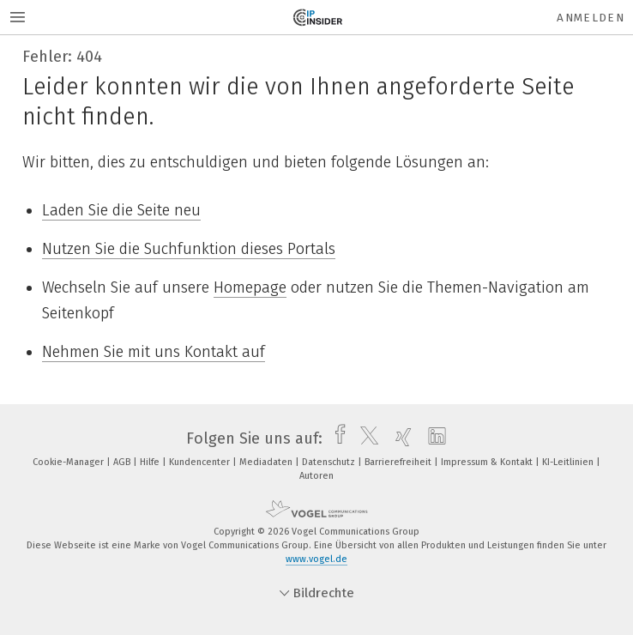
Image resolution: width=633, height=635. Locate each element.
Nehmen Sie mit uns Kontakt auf (153, 351)
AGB (123, 462)
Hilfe (151, 462)
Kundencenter (200, 462)
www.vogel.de (316, 559)
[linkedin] (433, 438)
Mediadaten (267, 462)
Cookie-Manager (69, 462)
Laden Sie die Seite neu (121, 210)
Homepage (250, 287)
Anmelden (590, 17)
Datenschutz (330, 462)
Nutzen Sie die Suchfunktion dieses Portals (188, 248)
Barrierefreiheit (399, 462)
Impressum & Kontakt (488, 462)
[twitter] (365, 438)
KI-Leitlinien (569, 462)
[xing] (399, 438)
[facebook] (336, 438)
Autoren (316, 475)
